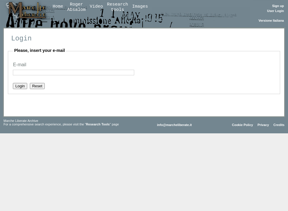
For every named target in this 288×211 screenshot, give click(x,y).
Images (140, 6)
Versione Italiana (271, 20)
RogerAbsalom (76, 7)
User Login (275, 11)
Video (96, 6)
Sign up (278, 6)
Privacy (263, 125)
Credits (278, 125)
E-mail (19, 64)
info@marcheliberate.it (174, 125)
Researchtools (117, 7)
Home (58, 6)
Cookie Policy (242, 125)
